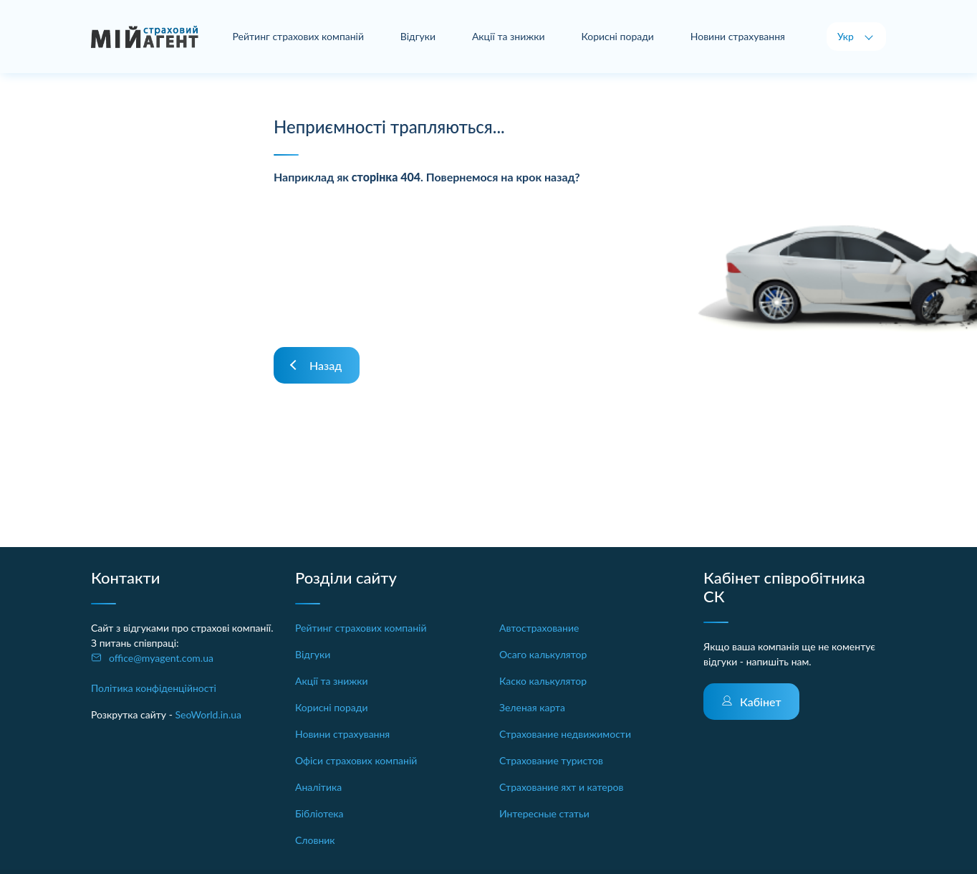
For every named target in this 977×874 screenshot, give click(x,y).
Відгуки (418, 36)
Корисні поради (618, 36)
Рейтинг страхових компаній (299, 36)
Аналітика (318, 787)
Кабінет (760, 701)
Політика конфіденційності (153, 688)
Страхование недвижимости (565, 734)
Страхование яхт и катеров (561, 787)
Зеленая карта (532, 707)
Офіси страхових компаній (356, 760)
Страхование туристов (551, 760)
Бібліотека (319, 813)
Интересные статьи (544, 813)
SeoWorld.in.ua (208, 714)
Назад (325, 365)
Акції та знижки (509, 36)
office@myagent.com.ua (161, 658)
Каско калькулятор (543, 681)
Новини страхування (737, 36)
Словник (315, 840)
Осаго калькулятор (543, 654)
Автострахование (539, 628)
